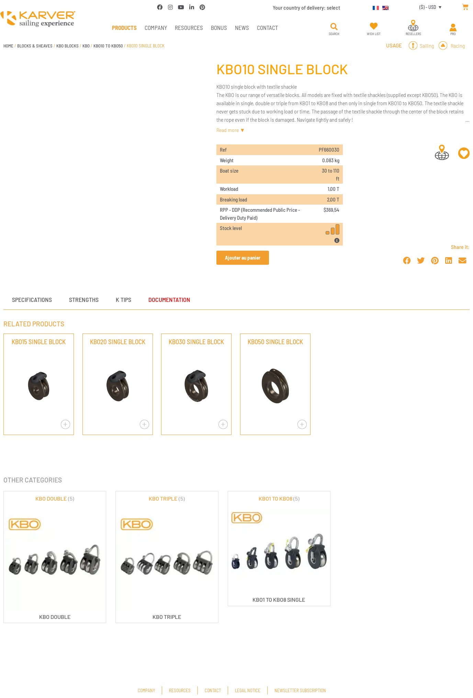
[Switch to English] (383, 7)
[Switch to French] (374, 7)
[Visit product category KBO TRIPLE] (167, 557)
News (242, 27)
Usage (394, 45)
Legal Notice (247, 690)
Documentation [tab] (169, 299)
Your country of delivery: (306, 7)
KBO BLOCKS (67, 45)
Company (156, 27)
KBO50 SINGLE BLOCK (275, 342)
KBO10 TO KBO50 (108, 45)
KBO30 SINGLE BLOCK (196, 342)
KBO (86, 45)
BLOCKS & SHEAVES (35, 45)
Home (8, 45)
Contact (267, 27)
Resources (189, 27)
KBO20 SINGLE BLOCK (117, 342)
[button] (333, 26)
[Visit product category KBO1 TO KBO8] (279, 548)
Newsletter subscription (300, 690)
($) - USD (427, 7)
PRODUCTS (124, 27)
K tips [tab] (123, 299)
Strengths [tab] (84, 299)
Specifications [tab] (32, 299)
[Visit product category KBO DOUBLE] (55, 557)
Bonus (219, 27)
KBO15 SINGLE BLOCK (39, 342)
